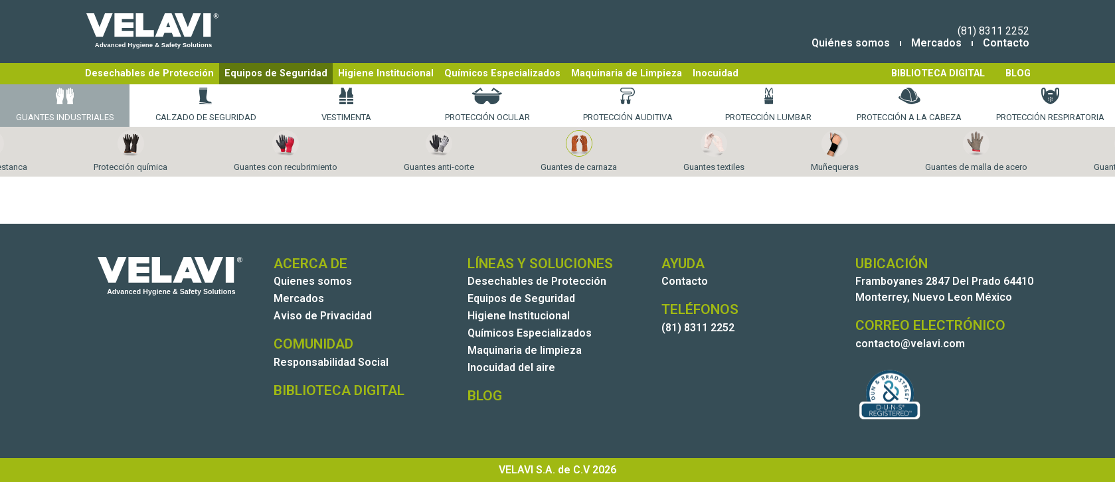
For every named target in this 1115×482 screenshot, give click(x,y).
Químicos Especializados (502, 73)
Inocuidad (715, 73)
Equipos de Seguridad (275, 73)
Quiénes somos (851, 43)
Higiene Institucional (386, 73)
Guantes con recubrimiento (285, 151)
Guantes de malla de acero (976, 151)
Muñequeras (835, 151)
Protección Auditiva (628, 105)
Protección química (130, 151)
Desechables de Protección (149, 73)
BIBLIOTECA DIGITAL (938, 73)
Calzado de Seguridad (205, 105)
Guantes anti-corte (439, 151)
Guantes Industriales (65, 105)
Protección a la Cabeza (909, 105)
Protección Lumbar (768, 105)
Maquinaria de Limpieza (626, 73)
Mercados (936, 43)
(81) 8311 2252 (993, 31)
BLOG (1018, 73)
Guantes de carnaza (579, 151)
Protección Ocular (487, 105)
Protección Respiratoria (1050, 105)
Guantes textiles (713, 151)
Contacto (1006, 43)
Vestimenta (346, 105)
